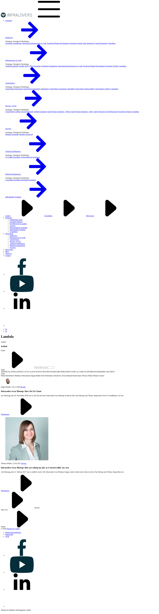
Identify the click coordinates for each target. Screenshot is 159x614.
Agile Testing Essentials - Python (58, 112)
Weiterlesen (22, 414)
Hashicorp (25, 38)
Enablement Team (16, 220)
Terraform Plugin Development (58, 43)
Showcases (106, 216)
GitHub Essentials (40, 112)
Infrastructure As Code (30, 60)
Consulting (111, 43)
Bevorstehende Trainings (18, 228)
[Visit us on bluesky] (21, 325)
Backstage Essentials (28, 180)
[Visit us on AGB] (7, 536)
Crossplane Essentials (13, 180)
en (6, 331)
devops (22, 387)
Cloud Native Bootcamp (14, 89)
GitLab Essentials (27, 112)
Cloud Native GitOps (102, 89)
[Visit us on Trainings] (8, 21)
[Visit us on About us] (8, 254)
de (6, 329)
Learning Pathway (16, 222)
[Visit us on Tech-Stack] (9, 234)
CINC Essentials (35, 66)
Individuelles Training (30, 197)
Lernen (24, 216)
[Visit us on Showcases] (9, 250)
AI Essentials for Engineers (30, 157)
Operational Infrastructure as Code (34, 43)
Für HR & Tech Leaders (18, 224)
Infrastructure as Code (17, 238)
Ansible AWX (24, 66)
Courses (12, 226)
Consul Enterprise (101, 43)
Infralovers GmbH (13, 529)
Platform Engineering (29, 174)
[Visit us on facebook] (21, 274)
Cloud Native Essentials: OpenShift (62, 89)
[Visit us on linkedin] (21, 308)
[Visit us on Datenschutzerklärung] (13, 532)
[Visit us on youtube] (21, 291)
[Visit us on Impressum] (9, 534)
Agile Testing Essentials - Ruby (82, 112)
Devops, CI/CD (27, 106)
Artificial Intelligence (29, 151)
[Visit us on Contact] (8, 255)
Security (25, 129)
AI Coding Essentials (12, 157)
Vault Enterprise (88, 43)
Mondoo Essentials (12, 134)
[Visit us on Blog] (7, 252)
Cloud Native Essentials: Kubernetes (36, 89)
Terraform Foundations (13, 43)
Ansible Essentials (11, 66)
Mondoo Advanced (26, 134)
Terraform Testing (75, 43)
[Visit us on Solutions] (8, 218)
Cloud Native (26, 83)
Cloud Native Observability (85, 89)
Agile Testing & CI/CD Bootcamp (105, 112)
